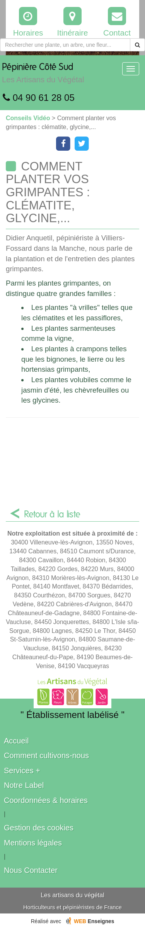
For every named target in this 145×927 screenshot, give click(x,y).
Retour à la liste (52, 514)
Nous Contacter (31, 870)
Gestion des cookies (38, 827)
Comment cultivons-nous (46, 755)
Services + (22, 770)
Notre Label (24, 785)
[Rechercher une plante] (65, 44)
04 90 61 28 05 (39, 97)
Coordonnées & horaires (46, 800)
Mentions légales (33, 843)
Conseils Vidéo (29, 118)
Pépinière (43, 75)
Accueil (16, 740)
